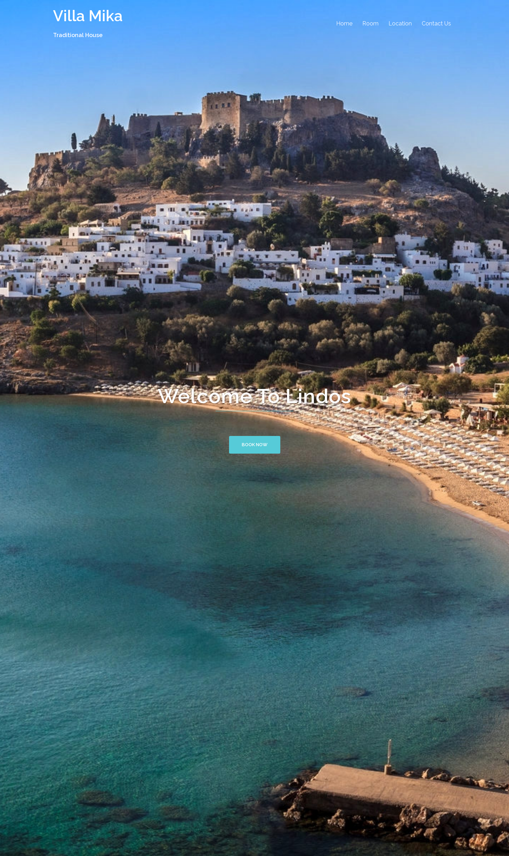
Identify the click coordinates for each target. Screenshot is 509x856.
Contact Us (436, 23)
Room (370, 23)
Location (400, 23)
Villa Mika (88, 16)
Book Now (255, 444)
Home (344, 23)
